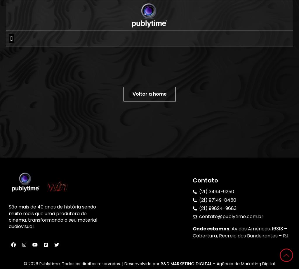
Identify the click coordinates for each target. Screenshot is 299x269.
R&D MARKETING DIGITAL (187, 264)
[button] (11, 38)
